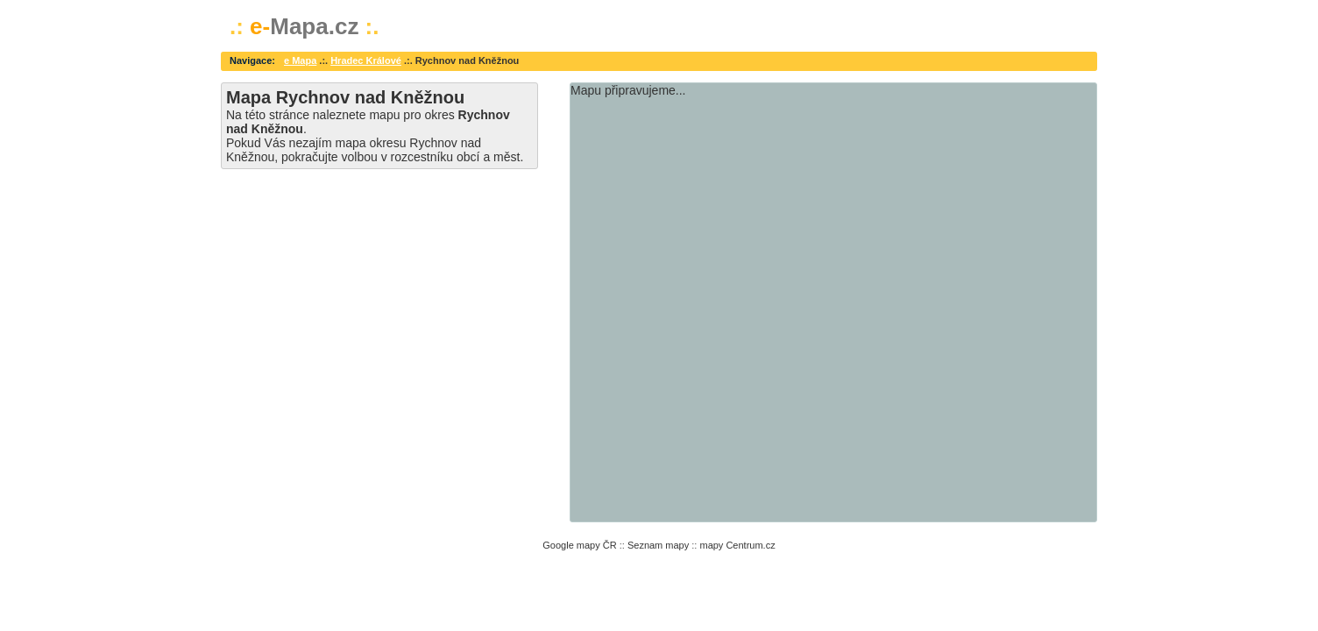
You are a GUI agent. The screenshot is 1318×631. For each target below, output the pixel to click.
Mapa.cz (304, 26)
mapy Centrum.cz (737, 545)
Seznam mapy (658, 545)
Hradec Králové (365, 60)
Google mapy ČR (579, 545)
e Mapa (300, 60)
